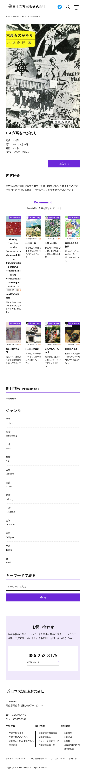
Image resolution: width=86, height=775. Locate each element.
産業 (10, 497)
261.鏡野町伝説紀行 (13, 296)
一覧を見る (11, 398)
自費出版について (72, 745)
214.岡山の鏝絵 (32, 349)
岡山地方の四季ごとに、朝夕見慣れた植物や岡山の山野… (52, 252)
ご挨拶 (67, 741)
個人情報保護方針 (39, 759)
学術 (10, 510)
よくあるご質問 (58, 759)
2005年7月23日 (53, 344)
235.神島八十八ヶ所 (52, 350)
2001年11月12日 (33, 344)
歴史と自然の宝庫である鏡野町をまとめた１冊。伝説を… (13, 307)
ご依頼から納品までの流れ (21, 741)
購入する (64, 163)
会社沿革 (68, 737)
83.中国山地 (31, 243)
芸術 (8, 459)
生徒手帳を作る (16, 733)
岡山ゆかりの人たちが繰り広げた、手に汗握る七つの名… (72, 256)
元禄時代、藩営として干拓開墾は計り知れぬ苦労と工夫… (13, 361)
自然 (9, 484)
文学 (10, 522)
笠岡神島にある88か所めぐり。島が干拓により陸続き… (52, 361)
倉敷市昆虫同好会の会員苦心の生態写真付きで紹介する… (72, 358)
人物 (9, 446)
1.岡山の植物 (51, 243)
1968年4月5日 (73, 344)
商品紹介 (13, 745)
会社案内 (65, 726)
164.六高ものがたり (21, 133)
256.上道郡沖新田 (13, 350)
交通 (9, 548)
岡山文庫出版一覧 (47, 745)
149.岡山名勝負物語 (72, 245)
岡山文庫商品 (45, 737)
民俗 (10, 472)
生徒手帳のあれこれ (18, 737)
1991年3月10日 (73, 239)
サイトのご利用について (16, 759)
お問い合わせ (33, 662)
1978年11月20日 (33, 239)
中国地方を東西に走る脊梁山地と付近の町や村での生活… (33, 252)
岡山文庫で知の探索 (48, 733)
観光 (11, 434)
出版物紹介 (69, 749)
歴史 (9, 421)
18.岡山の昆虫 (71, 349)
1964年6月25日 (53, 239)
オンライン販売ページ (49, 741)
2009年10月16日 (14, 290)
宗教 (10, 535)
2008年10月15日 (14, 344)
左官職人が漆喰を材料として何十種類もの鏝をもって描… (33, 358)
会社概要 (68, 733)
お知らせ (73, 759)
